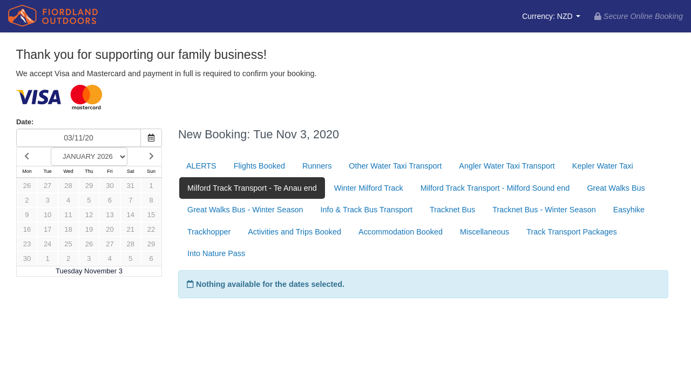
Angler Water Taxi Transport (507, 166)
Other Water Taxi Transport (395, 166)
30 (109, 186)
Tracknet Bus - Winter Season (543, 209)
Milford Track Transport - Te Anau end (252, 188)
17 (47, 229)
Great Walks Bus (616, 188)
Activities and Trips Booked (294, 231)
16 (27, 229)
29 (89, 186)
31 (130, 186)
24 (47, 244)
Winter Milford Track (368, 188)
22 (151, 229)
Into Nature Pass (216, 253)
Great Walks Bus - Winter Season (245, 209)
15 (151, 215)
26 (27, 186)
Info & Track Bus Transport (366, 209)
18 (68, 229)
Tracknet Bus (452, 209)
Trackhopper (209, 231)
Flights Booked (259, 166)
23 (27, 244)
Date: (24, 122)
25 (68, 244)
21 (130, 229)
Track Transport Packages (571, 231)
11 (68, 215)
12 (89, 215)
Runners (316, 166)
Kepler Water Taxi (602, 166)
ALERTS (201, 166)
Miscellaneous (484, 231)
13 (109, 215)
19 (89, 229)
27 (47, 186)
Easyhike (629, 209)
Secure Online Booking (638, 16)
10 (47, 215)
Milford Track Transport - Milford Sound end (495, 188)
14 (130, 215)
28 (68, 186)
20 (109, 229)
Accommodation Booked (400, 231)
